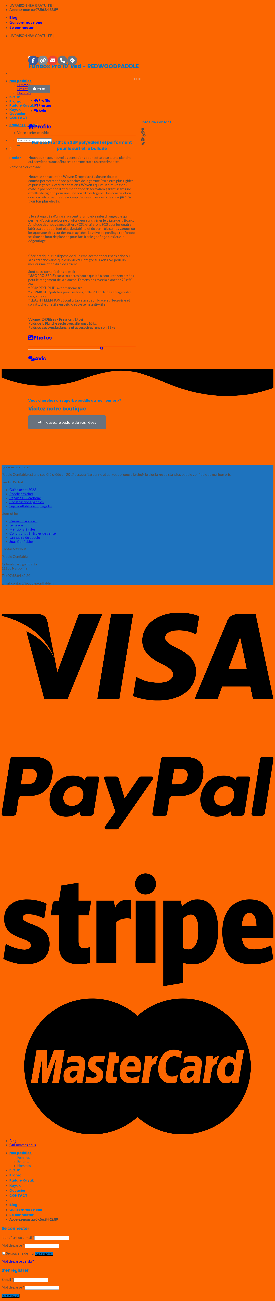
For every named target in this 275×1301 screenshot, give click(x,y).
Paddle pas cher (21, 494)
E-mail (7, 1279)
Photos (40, 337)
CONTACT (18, 1195)
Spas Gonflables (21, 542)
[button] (39, 89)
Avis (37, 358)
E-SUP (14, 1170)
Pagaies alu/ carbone (25, 498)
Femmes (23, 1157)
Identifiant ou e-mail (18, 1238)
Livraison (16, 525)
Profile (39, 126)
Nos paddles (20, 1153)
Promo (15, 1175)
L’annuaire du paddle (24, 537)
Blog (13, 17)
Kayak (15, 1185)
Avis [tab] (40, 110)
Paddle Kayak (21, 1180)
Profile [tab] (42, 100)
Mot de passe (13, 1245)
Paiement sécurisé (23, 521)
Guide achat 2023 (22, 490)
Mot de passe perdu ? (18, 1261)
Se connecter (44, 1253)
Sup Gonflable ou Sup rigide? (30, 506)
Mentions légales (22, 529)
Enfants (23, 1161)
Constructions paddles (26, 502)
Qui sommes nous (25, 22)
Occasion (18, 1190)
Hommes (24, 1166)
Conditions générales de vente (32, 533)
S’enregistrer (10, 1295)
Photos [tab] (42, 105)
